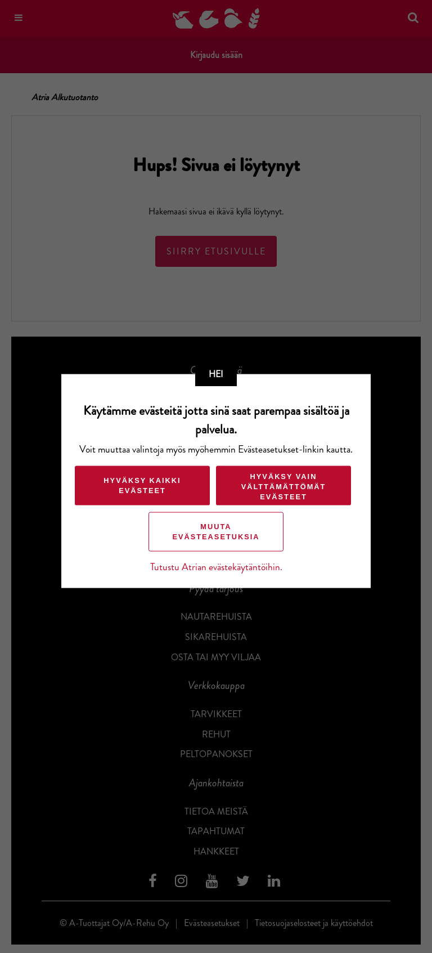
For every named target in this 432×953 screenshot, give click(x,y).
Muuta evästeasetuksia (215, 531)
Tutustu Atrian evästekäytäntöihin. (216, 567)
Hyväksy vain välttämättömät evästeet (283, 486)
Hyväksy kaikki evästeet (142, 485)
